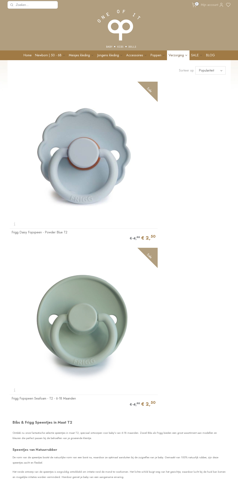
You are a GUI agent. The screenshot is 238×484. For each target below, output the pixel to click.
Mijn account (212, 4)
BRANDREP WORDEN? (68, 422)
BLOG (210, 55)
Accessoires (136, 55)
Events (57, 409)
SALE (197, 55)
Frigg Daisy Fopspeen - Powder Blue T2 (34, 133)
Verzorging (178, 55)
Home (27, 55)
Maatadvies (60, 400)
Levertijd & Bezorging (67, 381)
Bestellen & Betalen (65, 377)
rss (136, 476)
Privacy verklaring (64, 440)
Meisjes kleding (81, 55)
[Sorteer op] (210, 69)
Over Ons (15, 377)
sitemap (129, 476)
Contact (14, 399)
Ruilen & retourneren (66, 386)
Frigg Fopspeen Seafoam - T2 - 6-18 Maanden (91, 133)
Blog (57, 413)
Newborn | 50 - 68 (50, 55)
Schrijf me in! (200, 422)
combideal (85, 300)
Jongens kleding (110, 55)
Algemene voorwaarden (68, 436)
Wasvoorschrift (63, 395)
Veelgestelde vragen (66, 404)
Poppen (157, 55)
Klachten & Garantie (66, 391)
